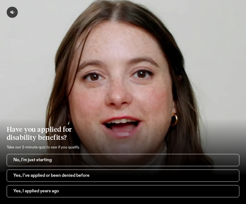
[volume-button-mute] (12, 12)
